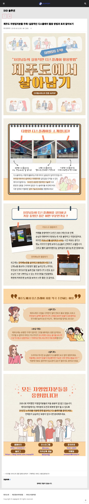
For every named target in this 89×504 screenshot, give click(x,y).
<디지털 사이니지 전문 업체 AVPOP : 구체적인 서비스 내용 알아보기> (26, 473)
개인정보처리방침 (17, 494)
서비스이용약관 (31, 494)
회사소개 (6, 494)
